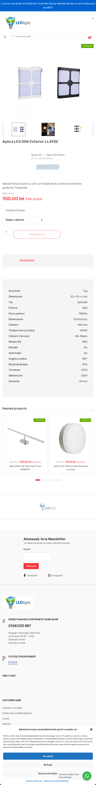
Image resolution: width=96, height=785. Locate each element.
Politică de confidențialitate (56, 781)
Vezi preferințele (48, 773)
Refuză (48, 764)
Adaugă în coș (37, 234)
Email (27, 549)
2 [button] (42, 480)
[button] (91, 729)
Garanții (6, 724)
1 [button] (37, 480)
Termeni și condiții (12, 707)
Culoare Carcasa (15, 210)
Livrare (6, 718)
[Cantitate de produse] (7, 232)
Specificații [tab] (27, 260)
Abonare (31, 566)
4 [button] (49, 480)
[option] (48, 83)
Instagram (55, 575)
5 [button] (53, 480)
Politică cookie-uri (34, 781)
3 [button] (46, 480)
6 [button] (56, 480)
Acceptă (48, 756)
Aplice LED (36, 155)
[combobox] (48, 36)
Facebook (30, 575)
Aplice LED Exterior (55, 155)
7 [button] (60, 480)
